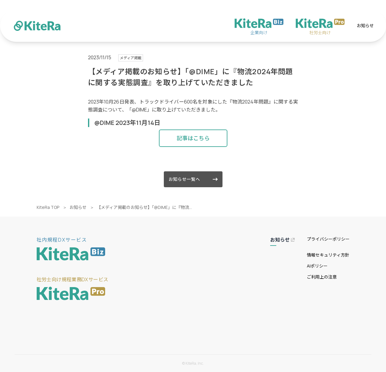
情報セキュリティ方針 (328, 255)
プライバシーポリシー (328, 239)
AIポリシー (317, 266)
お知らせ (365, 25)
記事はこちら (193, 138)
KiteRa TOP (48, 207)
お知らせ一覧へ (193, 179)
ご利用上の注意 (322, 277)
